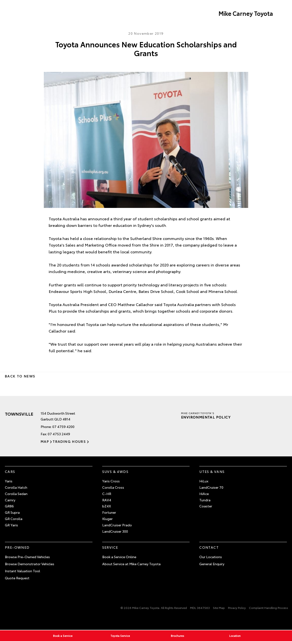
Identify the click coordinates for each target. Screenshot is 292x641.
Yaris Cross (111, 481)
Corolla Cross (113, 487)
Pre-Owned (17, 547)
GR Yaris (11, 524)
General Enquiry (211, 563)
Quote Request (17, 577)
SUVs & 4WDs (115, 471)
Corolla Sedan (16, 493)
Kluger (107, 518)
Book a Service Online (119, 556)
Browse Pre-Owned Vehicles (27, 556)
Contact (209, 547)
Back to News (20, 376)
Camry (10, 499)
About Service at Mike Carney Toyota (131, 563)
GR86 (9, 506)
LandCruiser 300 (115, 531)
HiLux (203, 481)
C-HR (106, 493)
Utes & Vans (212, 471)
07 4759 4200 (63, 426)
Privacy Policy (237, 608)
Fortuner (109, 512)
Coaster (205, 506)
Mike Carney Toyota (246, 13)
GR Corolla (13, 518)
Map (45, 441)
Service (110, 547)
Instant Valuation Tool (22, 570)
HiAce (204, 493)
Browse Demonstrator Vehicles (29, 563)
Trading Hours (69, 441)
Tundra (204, 499)
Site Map (219, 608)
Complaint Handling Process (268, 608)
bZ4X (106, 506)
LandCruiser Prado (117, 524)
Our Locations (210, 556)
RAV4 (106, 499)
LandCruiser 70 (211, 487)
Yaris (8, 481)
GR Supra (12, 512)
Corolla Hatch (16, 487)
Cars (10, 471)
